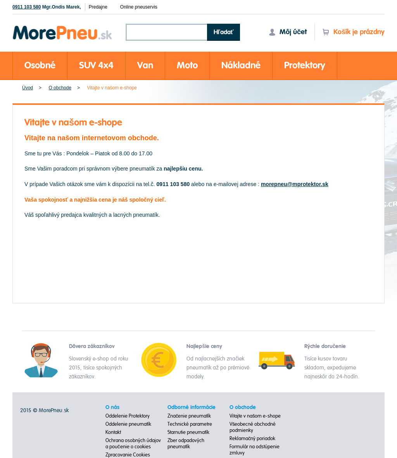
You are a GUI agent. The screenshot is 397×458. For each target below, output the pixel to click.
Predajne (98, 7)
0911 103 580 (26, 7)
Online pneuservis (138, 7)
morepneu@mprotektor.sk (294, 184)
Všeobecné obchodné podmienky (253, 427)
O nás (112, 407)
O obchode (59, 88)
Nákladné (241, 65)
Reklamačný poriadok (253, 438)
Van (145, 65)
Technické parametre (189, 424)
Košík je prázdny (353, 32)
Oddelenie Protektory (127, 416)
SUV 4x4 (96, 65)
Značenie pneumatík (189, 416)
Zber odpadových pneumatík (185, 443)
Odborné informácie (191, 407)
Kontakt (113, 432)
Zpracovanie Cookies (127, 455)
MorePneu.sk (54, 410)
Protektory (304, 65)
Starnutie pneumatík (188, 432)
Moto (187, 65)
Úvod (27, 88)
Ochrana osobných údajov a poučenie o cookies (133, 443)
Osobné (39, 65)
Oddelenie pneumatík (128, 424)
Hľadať (224, 32)
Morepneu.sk (62, 27)
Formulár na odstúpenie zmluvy (255, 450)
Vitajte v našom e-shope (255, 416)
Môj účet (288, 32)
